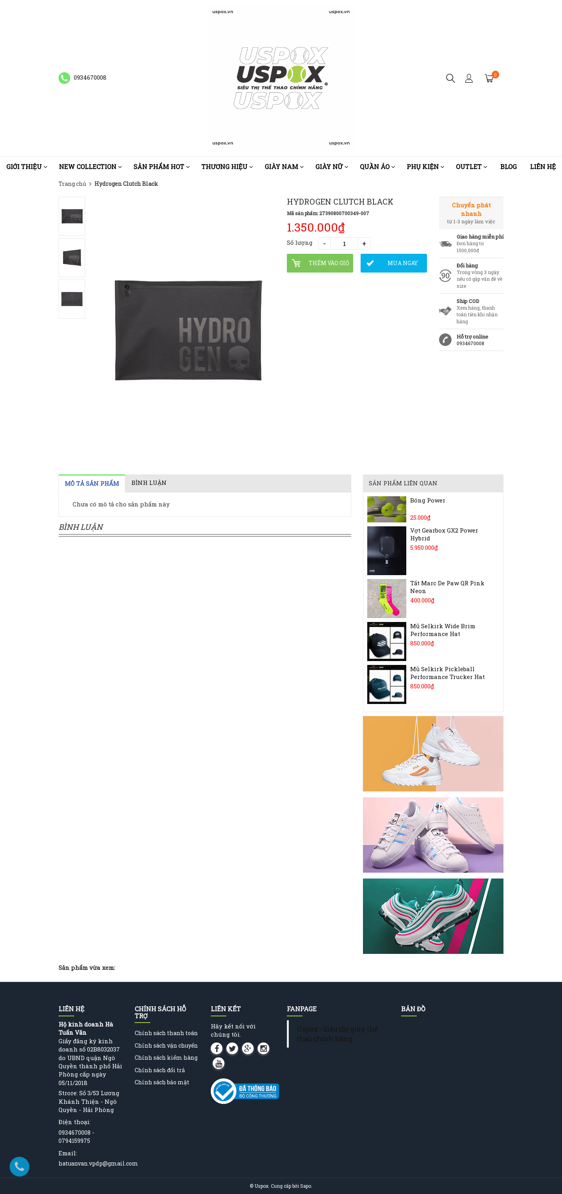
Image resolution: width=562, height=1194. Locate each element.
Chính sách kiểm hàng (166, 1057)
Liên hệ (543, 166)
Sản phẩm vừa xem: (87, 967)
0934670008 (470, 343)
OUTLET (471, 166)
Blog (508, 166)
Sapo (305, 1186)
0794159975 (74, 1140)
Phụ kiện (425, 166)
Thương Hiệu (227, 166)
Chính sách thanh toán (166, 1033)
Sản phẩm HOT (161, 166)
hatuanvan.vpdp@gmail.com (98, 1163)
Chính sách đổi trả (160, 1070)
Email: (68, 1153)
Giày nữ (331, 166)
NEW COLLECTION (90, 166)
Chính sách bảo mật (162, 1082)
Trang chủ (72, 183)
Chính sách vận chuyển (166, 1045)
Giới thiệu (26, 166)
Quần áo (377, 166)
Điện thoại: (75, 1122)
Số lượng (300, 242)
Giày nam (284, 166)
